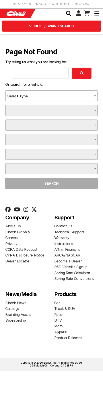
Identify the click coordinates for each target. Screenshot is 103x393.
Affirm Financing (67, 249)
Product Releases (68, 338)
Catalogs (12, 309)
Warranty (61, 238)
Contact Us (63, 226)
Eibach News (15, 303)
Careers (11, 238)
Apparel (60, 332)
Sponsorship (15, 320)
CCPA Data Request (21, 249)
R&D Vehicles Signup (70, 267)
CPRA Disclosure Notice (24, 255)
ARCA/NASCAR (67, 255)
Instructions (63, 244)
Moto (58, 326)
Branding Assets (18, 315)
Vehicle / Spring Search (51, 26)
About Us (13, 226)
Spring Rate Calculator (72, 273)
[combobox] (51, 95)
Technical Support (69, 232)
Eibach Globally (17, 232)
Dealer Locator (17, 261)
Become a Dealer (68, 261)
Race (58, 315)
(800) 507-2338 (21, 4)
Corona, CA (82, 4)
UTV (58, 320)
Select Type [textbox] (17, 96)
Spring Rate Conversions (74, 279)
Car (57, 303)
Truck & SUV (65, 309)
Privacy (11, 244)
